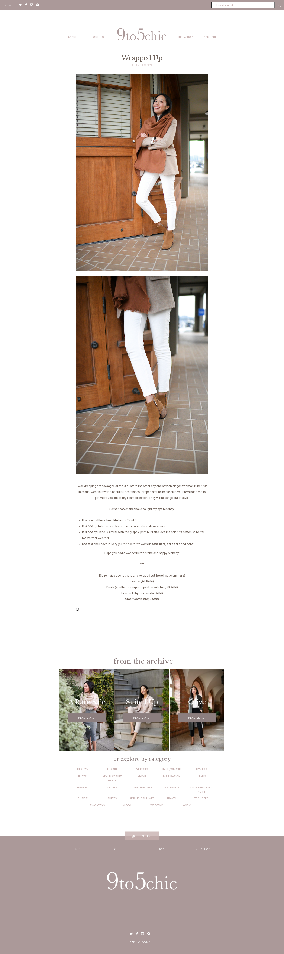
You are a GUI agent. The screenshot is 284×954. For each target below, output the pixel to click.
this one (87, 520)
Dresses (142, 769)
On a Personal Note (201, 789)
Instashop (185, 37)
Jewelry (82, 787)
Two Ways (97, 805)
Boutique (210, 37)
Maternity (172, 787)
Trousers (201, 798)
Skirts (112, 798)
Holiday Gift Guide (112, 778)
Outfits (98, 37)
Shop (160, 849)
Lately (112, 787)
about (72, 37)
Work (187, 805)
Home (142, 776)
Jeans (201, 776)
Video (127, 805)
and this (87, 544)
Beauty (82, 769)
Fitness (201, 769)
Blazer (112, 769)
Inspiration (171, 776)
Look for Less (142, 787)
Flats (82, 776)
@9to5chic (141, 836)
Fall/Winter (171, 769)
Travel (172, 798)
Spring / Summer (142, 798)
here (154, 544)
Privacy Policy (140, 941)
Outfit (82, 798)
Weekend (157, 805)
